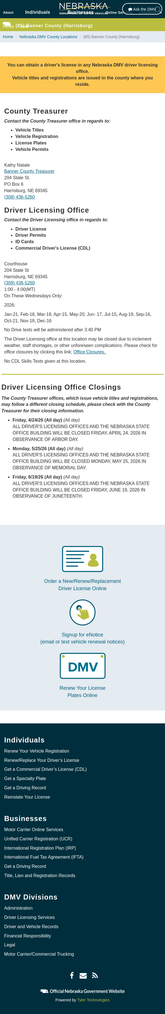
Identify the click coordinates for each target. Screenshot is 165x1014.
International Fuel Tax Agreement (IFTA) (43, 857)
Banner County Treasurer (29, 171)
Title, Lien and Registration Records (39, 875)
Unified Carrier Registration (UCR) (38, 838)
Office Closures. (89, 352)
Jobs (24, 27)
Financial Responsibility (27, 935)
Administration (18, 908)
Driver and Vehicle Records (31, 926)
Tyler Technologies (93, 1000)
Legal (9, 944)
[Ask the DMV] (142, 9)
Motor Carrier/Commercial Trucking (39, 954)
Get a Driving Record (25, 787)
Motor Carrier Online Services (33, 829)
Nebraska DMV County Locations (48, 37)
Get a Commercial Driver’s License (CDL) (45, 769)
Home (8, 37)
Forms (8, 27)
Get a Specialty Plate (25, 778)
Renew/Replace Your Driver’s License (41, 760)
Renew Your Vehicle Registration (36, 751)
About (8, 13)
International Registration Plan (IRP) (40, 848)
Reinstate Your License (27, 797)
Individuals (37, 12)
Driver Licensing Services (29, 917)
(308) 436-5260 (19, 197)
